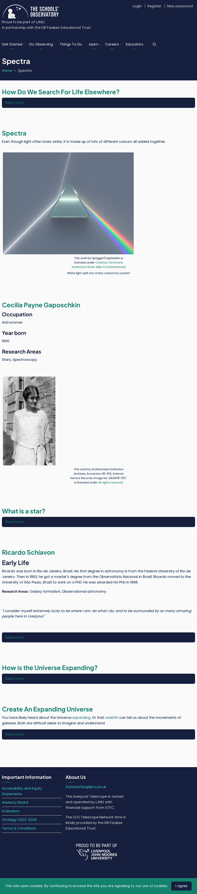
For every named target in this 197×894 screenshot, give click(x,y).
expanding (81, 717)
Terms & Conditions (19, 828)
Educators (134, 44)
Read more (14, 102)
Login (137, 6)
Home (7, 70)
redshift (111, 717)
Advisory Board (15, 802)
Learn (93, 44)
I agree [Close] (181, 885)
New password (180, 6)
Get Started (12, 44)
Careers (112, 44)
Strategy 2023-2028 (19, 819)
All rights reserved (110, 482)
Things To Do (71, 44)
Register (154, 6)
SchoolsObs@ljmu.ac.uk (86, 786)
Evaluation (11, 811)
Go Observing (41, 44)
